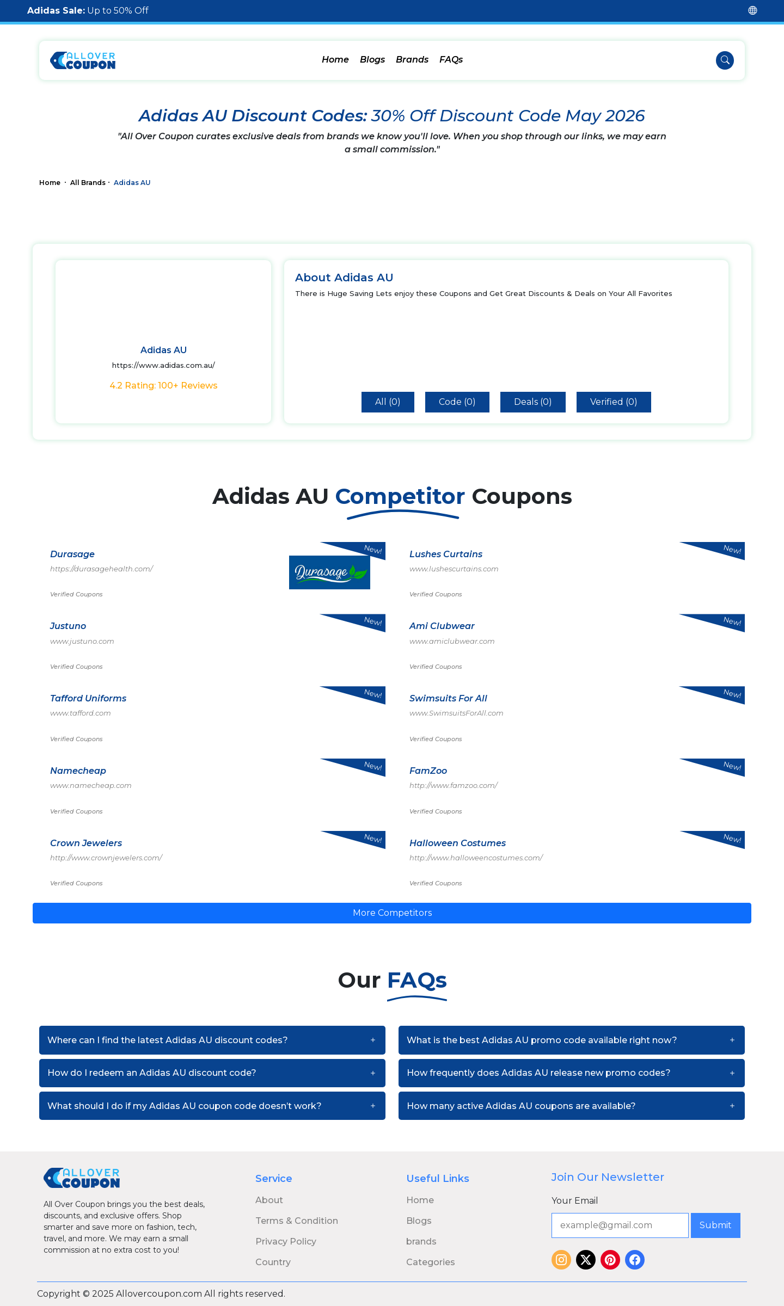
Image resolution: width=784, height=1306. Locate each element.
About (269, 1200)
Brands (412, 59)
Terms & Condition (296, 1221)
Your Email (575, 1201)
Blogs (372, 59)
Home (335, 59)
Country (273, 1262)
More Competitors (392, 913)
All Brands (88, 182)
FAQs (451, 59)
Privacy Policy (285, 1241)
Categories (430, 1262)
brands (421, 1241)
